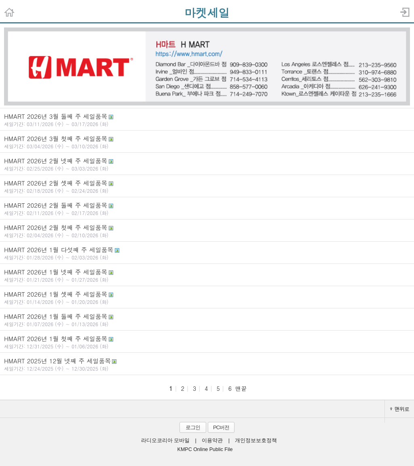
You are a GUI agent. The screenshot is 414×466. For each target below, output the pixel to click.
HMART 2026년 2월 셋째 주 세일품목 (207, 186)
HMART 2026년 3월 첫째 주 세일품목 (207, 142)
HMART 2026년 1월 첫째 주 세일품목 (207, 342)
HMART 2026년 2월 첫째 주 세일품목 (207, 230)
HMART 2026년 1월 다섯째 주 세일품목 (207, 253)
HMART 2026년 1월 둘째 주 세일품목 (207, 319)
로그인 (193, 427)
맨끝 (241, 388)
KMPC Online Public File (205, 449)
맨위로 (399, 409)
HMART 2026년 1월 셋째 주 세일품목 (207, 297)
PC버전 (221, 427)
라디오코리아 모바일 (165, 440)
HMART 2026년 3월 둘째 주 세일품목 (207, 119)
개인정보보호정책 (256, 440)
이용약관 (212, 440)
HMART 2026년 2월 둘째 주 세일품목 (207, 208)
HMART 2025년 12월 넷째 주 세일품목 (207, 364)
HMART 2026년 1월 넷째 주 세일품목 (207, 275)
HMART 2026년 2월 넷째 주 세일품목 (207, 164)
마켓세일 (207, 12)
